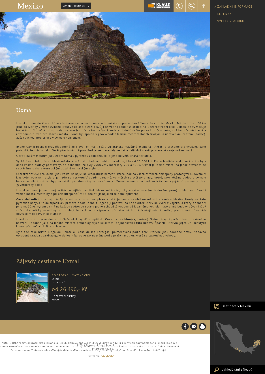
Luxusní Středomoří (157, 346)
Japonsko (153, 342)
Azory (22, 342)
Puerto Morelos (259, 342)
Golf (144, 342)
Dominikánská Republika (55, 342)
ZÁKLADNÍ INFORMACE (234, 7)
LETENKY (224, 14)
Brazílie (35, 342)
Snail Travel (127, 350)
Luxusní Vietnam (31, 350)
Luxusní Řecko (117, 346)
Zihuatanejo (236, 349)
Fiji (119, 342)
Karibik (163, 342)
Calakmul (256, 345)
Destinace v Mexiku (236, 306)
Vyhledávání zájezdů (237, 369)
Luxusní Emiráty (18, 346)
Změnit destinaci (74, 5)
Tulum (258, 344)
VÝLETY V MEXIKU (230, 21)
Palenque (254, 346)
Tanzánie (153, 350)
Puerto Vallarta (240, 351)
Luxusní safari (136, 346)
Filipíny (125, 342)
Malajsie (57, 350)
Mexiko (30, 5)
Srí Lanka (141, 350)
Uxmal (255, 343)
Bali (28, 342)
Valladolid (258, 341)
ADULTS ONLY (10, 342)
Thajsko (163, 350)
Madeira (47, 350)
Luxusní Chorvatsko (40, 346)
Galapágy (136, 342)
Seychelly (114, 350)
